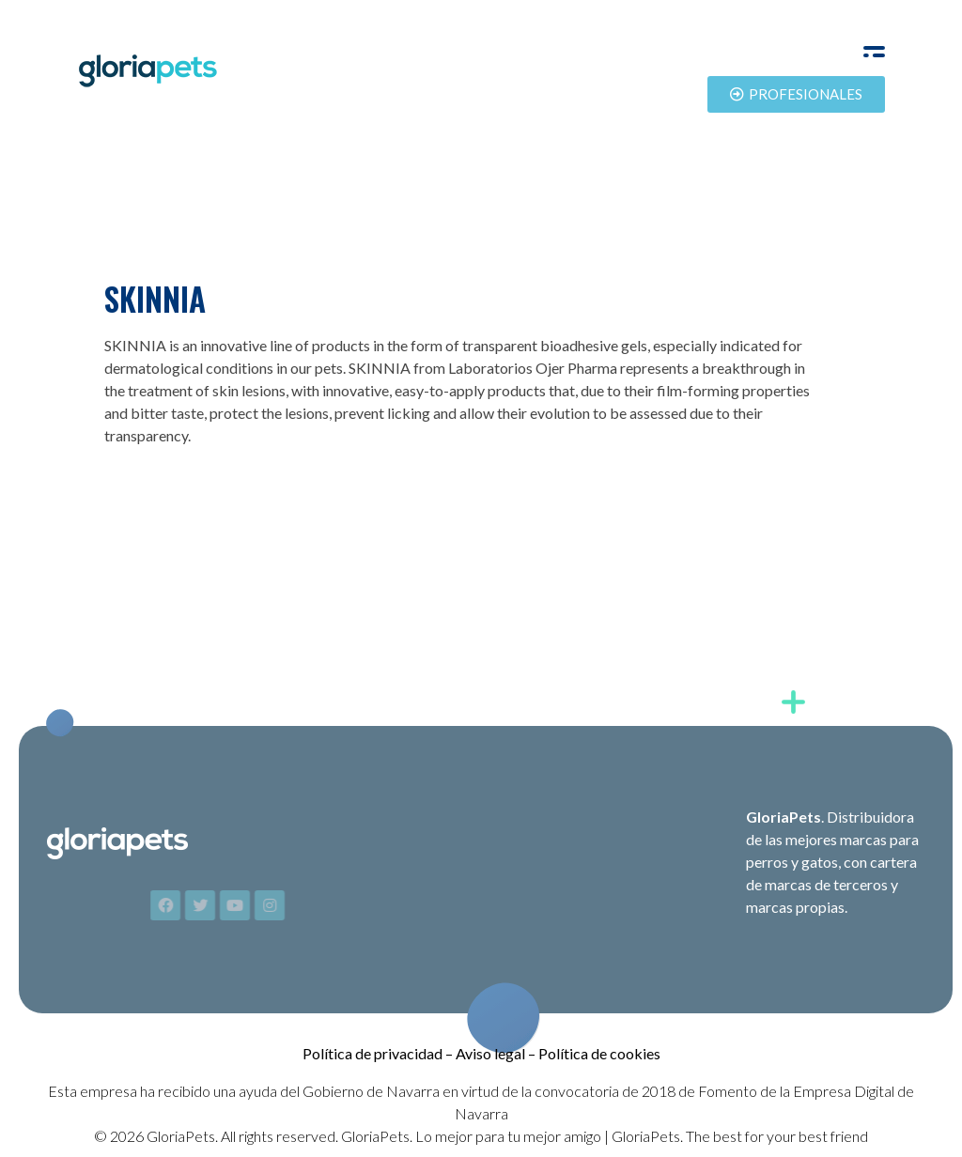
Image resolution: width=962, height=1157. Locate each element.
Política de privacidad (372, 1053)
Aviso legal (490, 1053)
